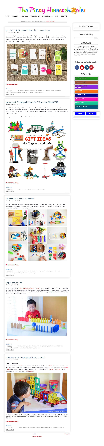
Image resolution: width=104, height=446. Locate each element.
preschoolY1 (17, 272)
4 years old (34, 90)
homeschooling (47, 271)
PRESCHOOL (24, 16)
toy (38, 288)
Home (34, 434)
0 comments (9, 88)
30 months (20, 427)
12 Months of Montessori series (25, 90)
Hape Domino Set (14, 282)
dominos (50, 292)
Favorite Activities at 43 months (20, 198)
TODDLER (14, 16)
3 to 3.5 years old (21, 346)
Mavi (42, 427)
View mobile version (37, 436)
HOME (7, 16)
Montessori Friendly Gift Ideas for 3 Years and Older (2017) (32, 102)
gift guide (20, 189)
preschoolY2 (13, 92)
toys (42, 92)
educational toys (41, 90)
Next (91, 114)
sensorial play (24, 92)
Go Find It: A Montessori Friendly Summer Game (28, 30)
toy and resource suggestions (34, 92)
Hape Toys (41, 271)
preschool (8, 92)
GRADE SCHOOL (47, 16)
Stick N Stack (59, 427)
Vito (63, 427)
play (59, 271)
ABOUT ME (63, 16)
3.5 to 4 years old (27, 271)
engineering (25, 427)
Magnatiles (52, 366)
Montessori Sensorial (49, 90)
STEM (54, 427)
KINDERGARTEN (35, 16)
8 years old (33, 346)
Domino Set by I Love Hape (25, 288)
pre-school (11, 347)
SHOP (56, 16)
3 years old (20, 271)
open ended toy (58, 90)
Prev (80, 114)
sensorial (19, 92)
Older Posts (67, 434)
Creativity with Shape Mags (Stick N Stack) (25, 357)
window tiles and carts (54, 369)
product (20, 366)
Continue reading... (12, 84)
